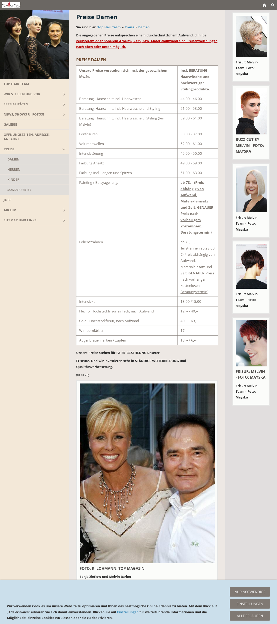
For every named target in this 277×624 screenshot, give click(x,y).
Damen (144, 27)
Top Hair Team (109, 27)
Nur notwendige (250, 611)
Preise (129, 27)
